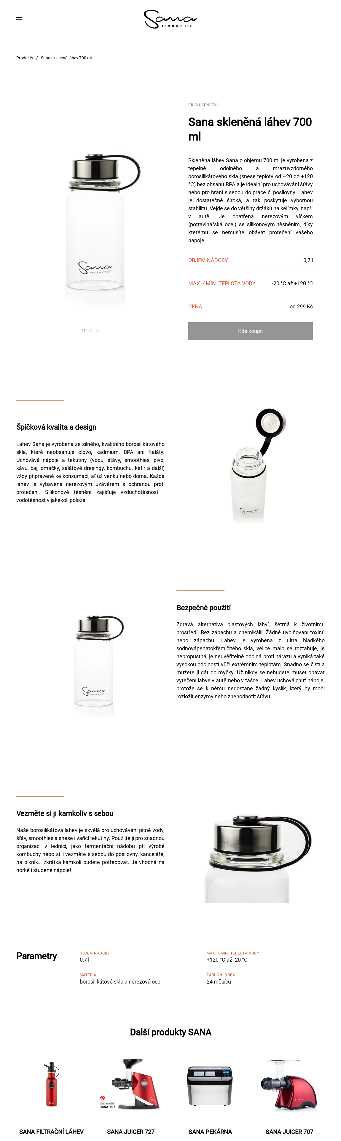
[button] (19, 19)
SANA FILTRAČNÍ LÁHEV (51, 1131)
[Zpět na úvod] (170, 19)
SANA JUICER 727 (130, 1131)
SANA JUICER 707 (289, 1131)
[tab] (83, 330)
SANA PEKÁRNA (210, 1131)
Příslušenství (203, 105)
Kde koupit (250, 331)
